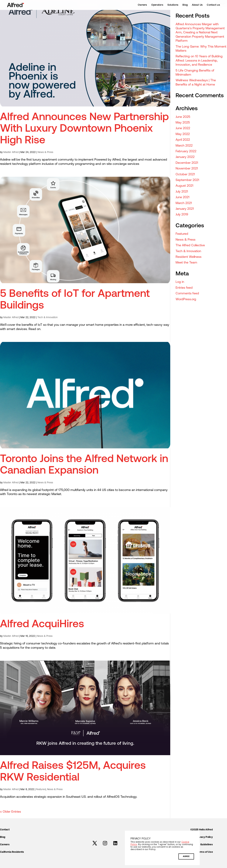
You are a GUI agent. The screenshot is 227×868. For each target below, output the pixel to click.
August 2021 (184, 186)
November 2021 (187, 168)
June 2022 (183, 128)
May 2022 (183, 134)
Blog (185, 5)
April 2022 (183, 140)
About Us (197, 5)
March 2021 (184, 203)
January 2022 (185, 157)
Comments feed (187, 293)
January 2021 (185, 209)
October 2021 (185, 174)
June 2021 (182, 197)
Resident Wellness (188, 257)
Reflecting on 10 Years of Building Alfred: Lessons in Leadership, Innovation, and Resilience (199, 61)
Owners (142, 5)
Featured (41, 789)
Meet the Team (186, 262)
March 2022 (184, 145)
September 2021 (187, 180)
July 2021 (182, 191)
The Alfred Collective (190, 245)
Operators (157, 5)
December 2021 (187, 163)
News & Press (45, 152)
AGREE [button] (186, 856)
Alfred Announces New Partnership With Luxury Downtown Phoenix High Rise (84, 129)
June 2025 (183, 117)
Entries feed (184, 288)
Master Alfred (10, 152)
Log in (180, 282)
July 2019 (182, 214)
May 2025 (183, 122)
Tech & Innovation (47, 317)
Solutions (172, 5)
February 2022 (186, 151)
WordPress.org (186, 299)
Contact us (213, 5)
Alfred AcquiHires (42, 624)
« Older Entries (10, 812)
